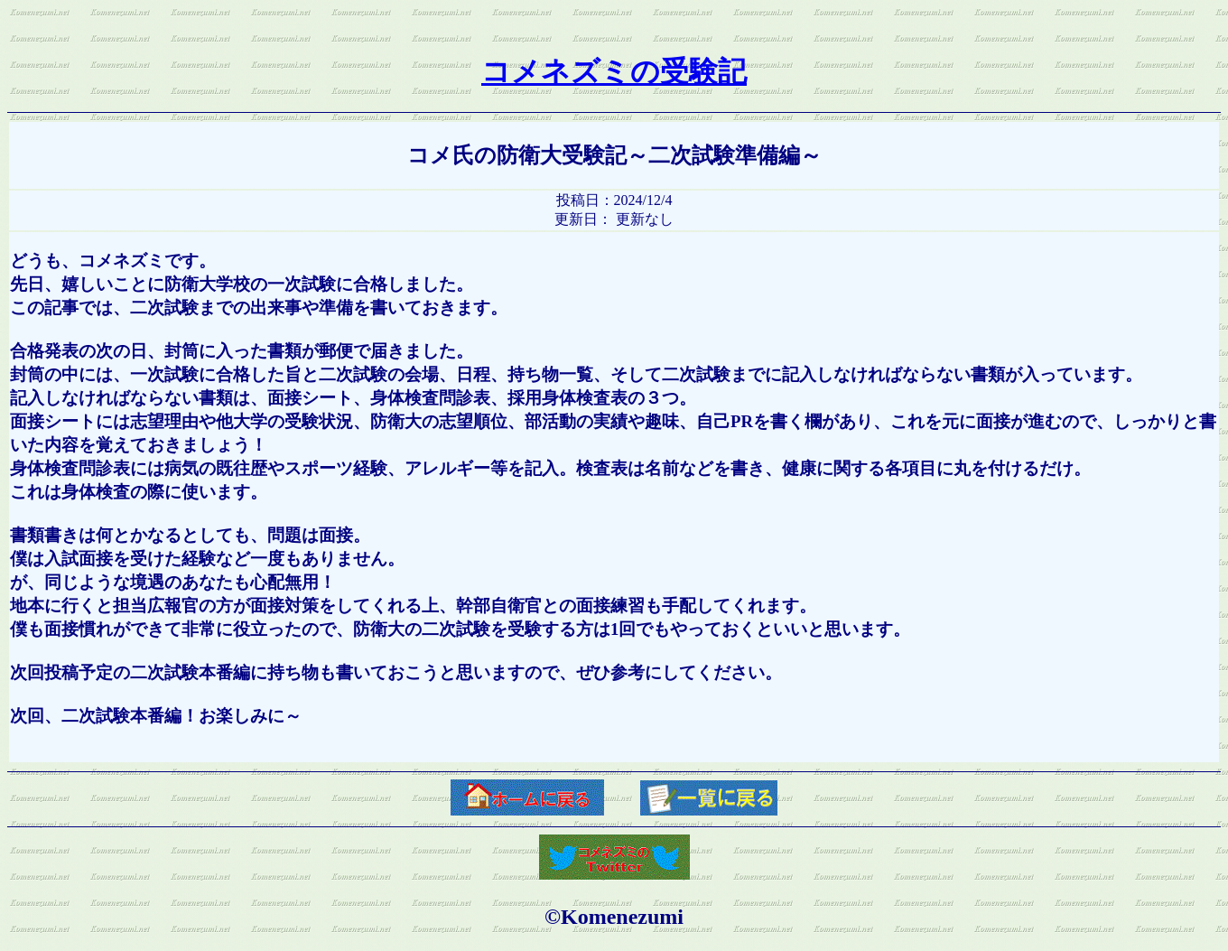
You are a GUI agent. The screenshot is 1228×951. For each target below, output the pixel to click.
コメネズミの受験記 (614, 71)
